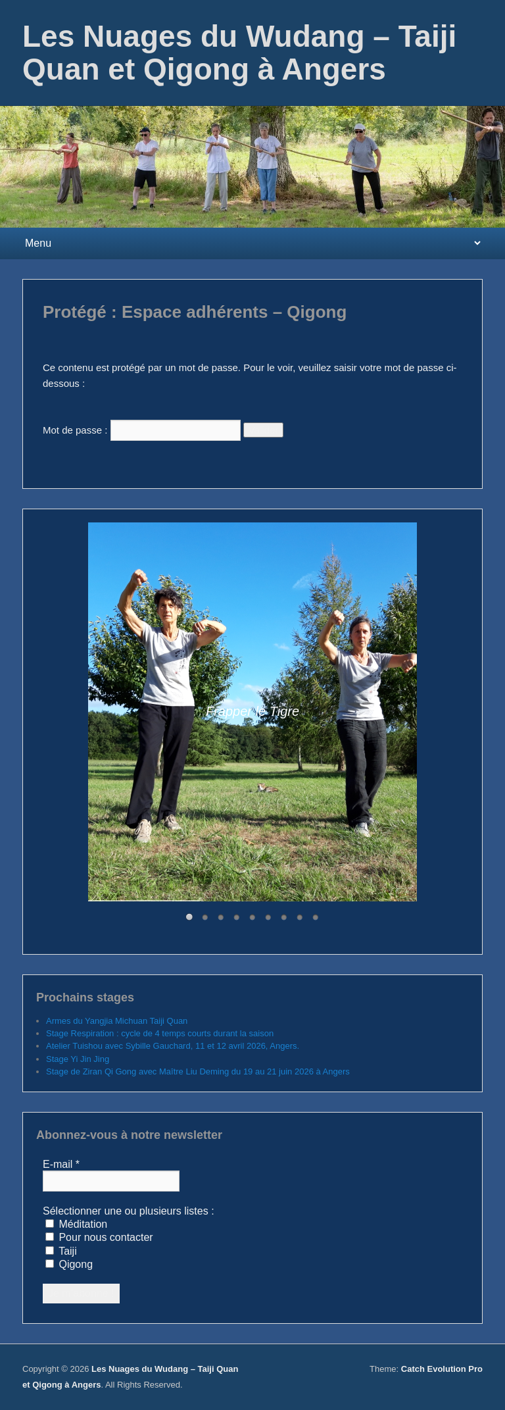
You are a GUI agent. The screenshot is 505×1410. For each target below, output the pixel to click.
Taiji (61, 1251)
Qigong (69, 1264)
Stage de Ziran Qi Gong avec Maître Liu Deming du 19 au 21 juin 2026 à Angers (198, 1071)
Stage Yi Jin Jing (77, 1059)
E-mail (61, 1164)
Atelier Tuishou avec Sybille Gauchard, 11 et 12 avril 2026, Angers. (172, 1046)
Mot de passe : (142, 430)
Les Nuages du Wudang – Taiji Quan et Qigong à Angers (239, 52)
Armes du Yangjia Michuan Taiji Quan (116, 1021)
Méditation (76, 1224)
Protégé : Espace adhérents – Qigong (195, 312)
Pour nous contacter (99, 1237)
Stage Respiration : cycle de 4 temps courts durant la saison (160, 1033)
